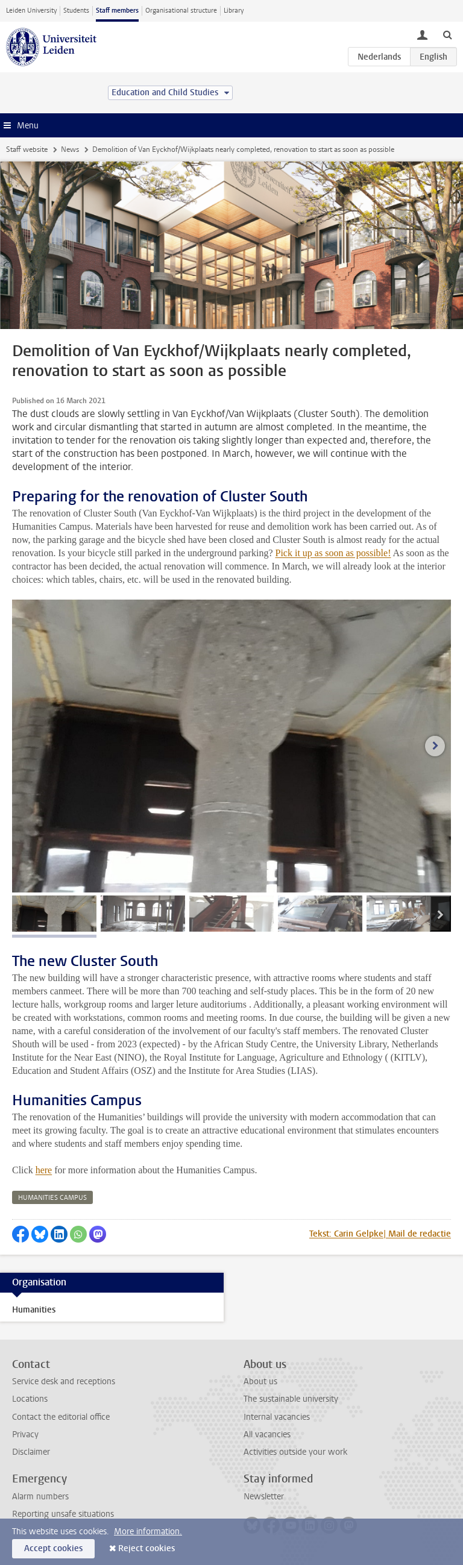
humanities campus (52, 1197)
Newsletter (264, 1496)
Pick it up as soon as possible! (333, 553)
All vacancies (267, 1434)
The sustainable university (291, 1399)
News (70, 149)
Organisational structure (181, 10)
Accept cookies (53, 1548)
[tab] (54, 913)
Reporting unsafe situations (63, 1514)
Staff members (117, 10)
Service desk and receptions (63, 1381)
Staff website (27, 149)
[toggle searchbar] (447, 34)
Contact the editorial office (61, 1417)
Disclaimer (31, 1452)
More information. (148, 1531)
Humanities (33, 1310)
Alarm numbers (40, 1496)
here (44, 1170)
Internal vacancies (277, 1417)
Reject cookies (146, 1548)
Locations (30, 1399)
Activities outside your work (295, 1452)
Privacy (25, 1434)
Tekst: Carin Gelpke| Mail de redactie (380, 1234)
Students (76, 10)
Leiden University (31, 10)
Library (234, 10)
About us (260, 1381)
